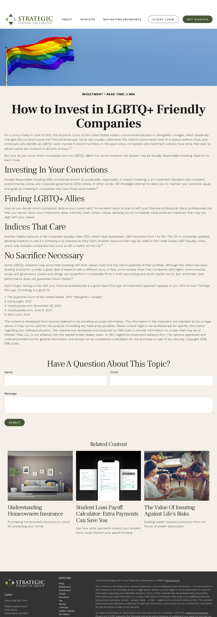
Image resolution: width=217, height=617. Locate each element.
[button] (67, 9)
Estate (62, 584)
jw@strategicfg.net (14, 609)
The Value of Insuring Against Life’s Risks (169, 501)
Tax (61, 590)
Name (8, 362)
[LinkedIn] (12, 614)
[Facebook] (6, 614)
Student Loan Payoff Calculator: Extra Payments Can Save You (107, 504)
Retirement (65, 577)
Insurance (64, 587)
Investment (65, 580)
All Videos (64, 604)
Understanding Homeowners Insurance (35, 501)
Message (10, 383)
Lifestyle (63, 597)
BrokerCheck (172, 570)
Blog (61, 573)
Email (114, 362)
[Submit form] (14, 412)
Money (62, 594)
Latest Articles (67, 601)
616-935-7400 (20, 590)
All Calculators (67, 608)
